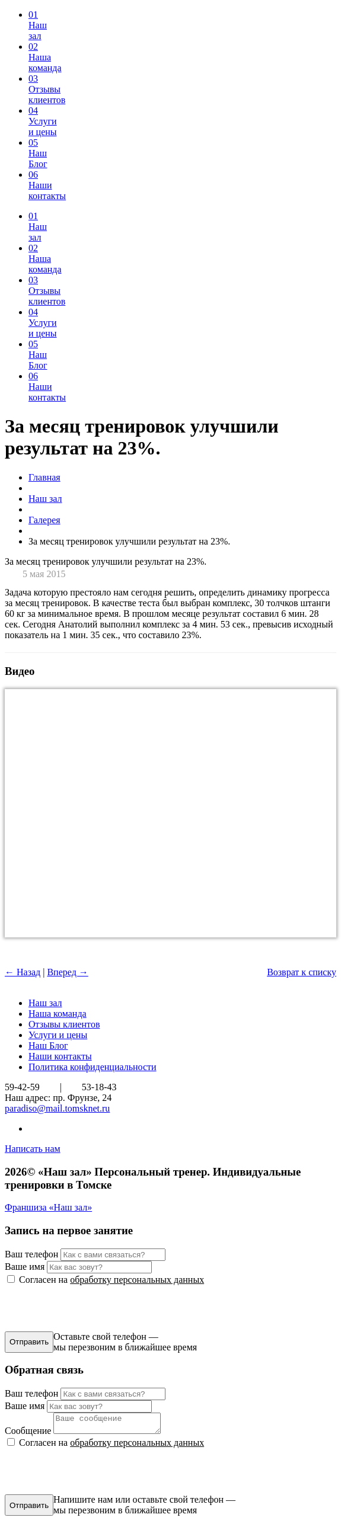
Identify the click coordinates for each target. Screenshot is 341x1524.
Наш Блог (48, 1045)
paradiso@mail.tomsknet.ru (57, 1108)
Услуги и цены (57, 1035)
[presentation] (95, 1308)
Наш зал (45, 499)
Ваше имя (24, 1267)
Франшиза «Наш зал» (48, 1207)
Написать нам (32, 1149)
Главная (44, 477)
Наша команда (57, 1013)
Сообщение (28, 1434)
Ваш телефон (31, 1254)
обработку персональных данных (137, 1280)
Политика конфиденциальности (92, 1067)
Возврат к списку (301, 972)
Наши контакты (60, 1056)
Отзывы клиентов (64, 1024)
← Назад (22, 972)
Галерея (44, 520)
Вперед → (67, 972)
